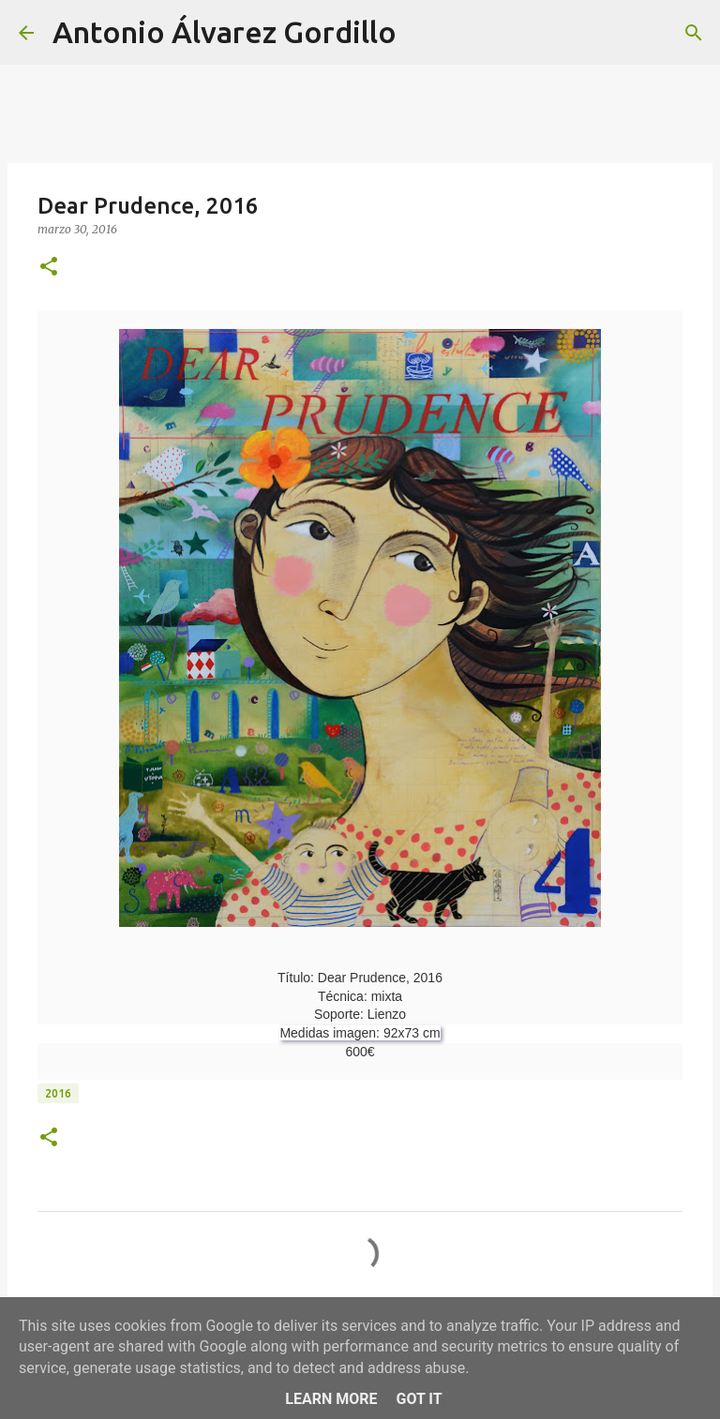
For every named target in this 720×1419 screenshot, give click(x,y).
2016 (58, 1093)
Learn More (331, 1399)
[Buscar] (423, 32)
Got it (419, 1399)
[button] (49, 267)
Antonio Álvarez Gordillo (224, 32)
